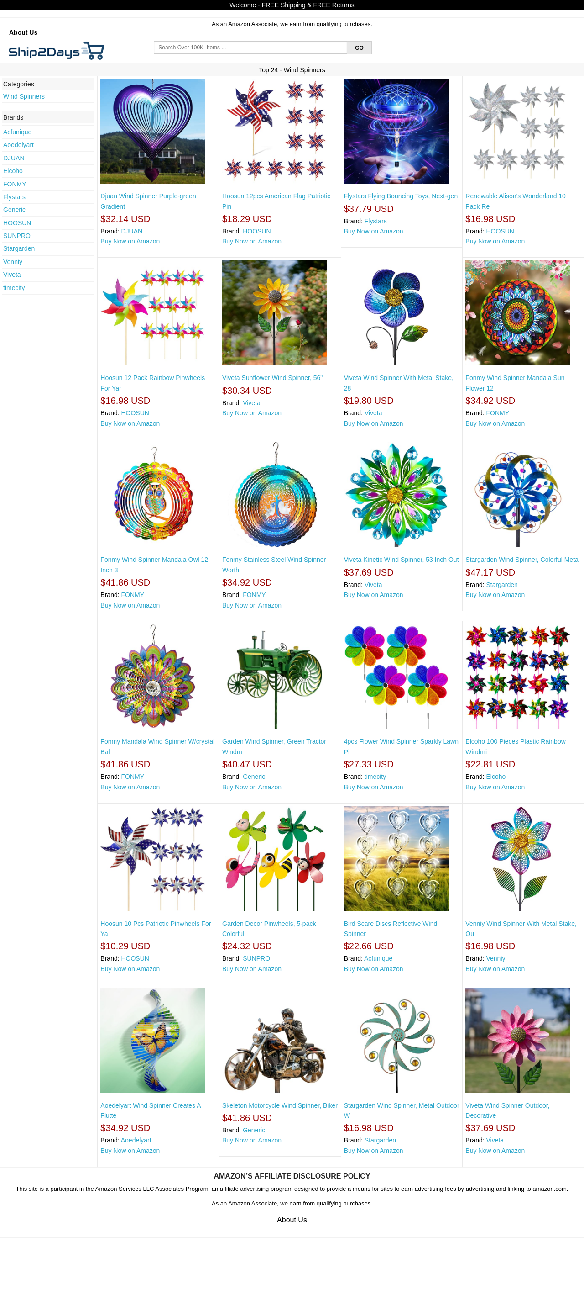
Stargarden (19, 248)
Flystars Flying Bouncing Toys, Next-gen (401, 196)
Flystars (14, 197)
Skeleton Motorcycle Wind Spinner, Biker (280, 1105)
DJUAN (14, 158)
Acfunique (17, 132)
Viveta (12, 274)
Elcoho (13, 170)
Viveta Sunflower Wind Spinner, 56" (272, 377)
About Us (23, 32)
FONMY (14, 184)
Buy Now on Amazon (130, 241)
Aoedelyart (18, 144)
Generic (14, 209)
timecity (14, 287)
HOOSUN (17, 223)
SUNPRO (17, 235)
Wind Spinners (24, 96)
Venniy (12, 261)
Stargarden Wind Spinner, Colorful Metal (522, 559)
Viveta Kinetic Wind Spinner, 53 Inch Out (401, 559)
